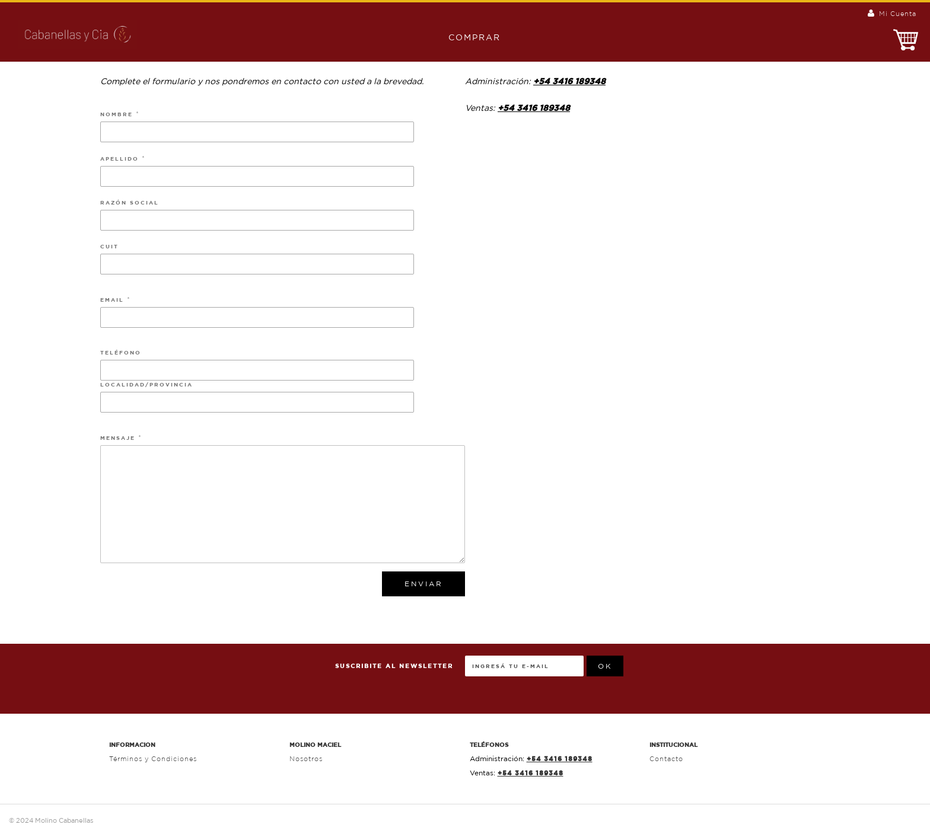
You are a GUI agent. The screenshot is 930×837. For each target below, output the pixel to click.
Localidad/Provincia (146, 384)
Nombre (118, 114)
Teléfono (120, 352)
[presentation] (713, 679)
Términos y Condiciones (153, 758)
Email (113, 299)
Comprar (468, 37)
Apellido (121, 158)
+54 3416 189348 (569, 81)
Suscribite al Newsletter (394, 665)
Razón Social (129, 202)
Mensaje (119, 438)
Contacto (666, 758)
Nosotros (306, 758)
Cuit (109, 246)
